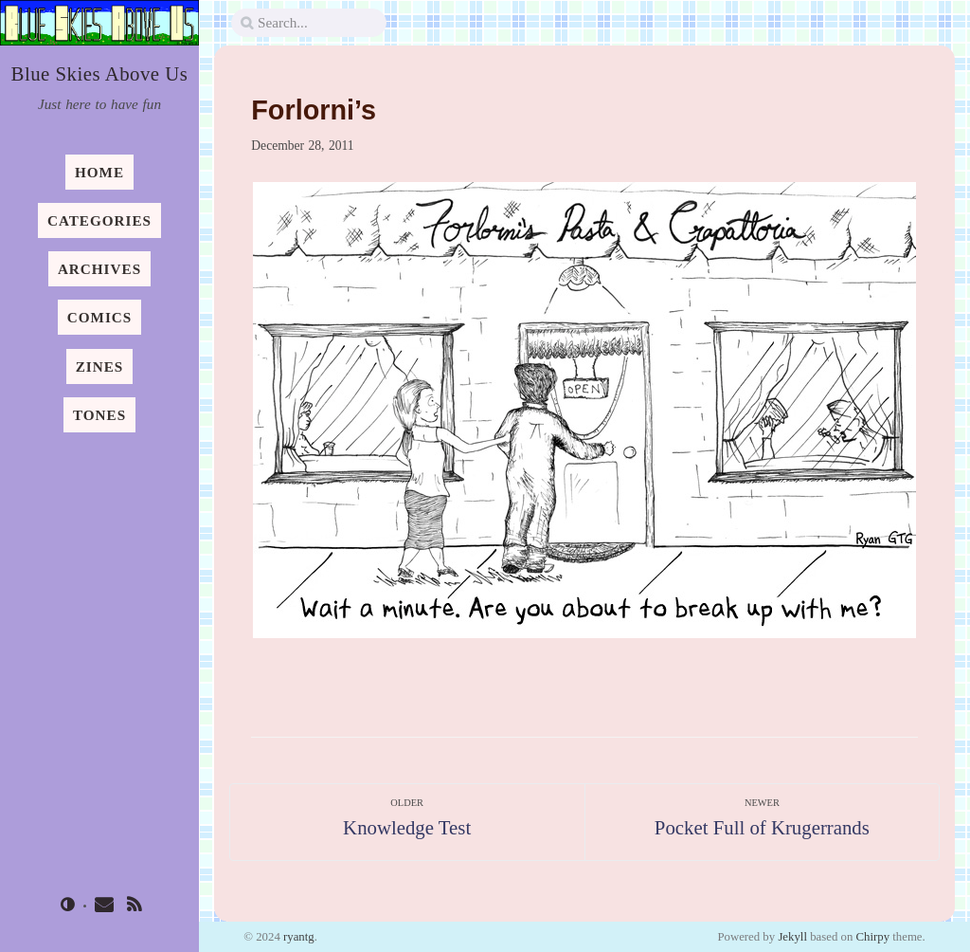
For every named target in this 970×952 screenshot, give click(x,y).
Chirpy (872, 936)
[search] (309, 23)
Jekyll (792, 936)
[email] (104, 906)
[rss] (134, 906)
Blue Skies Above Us (100, 73)
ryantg (298, 936)
